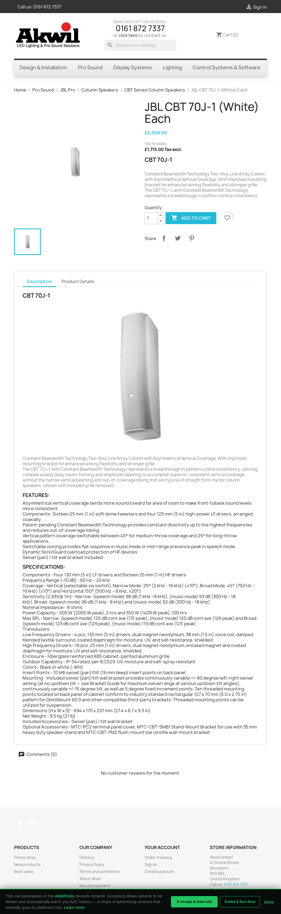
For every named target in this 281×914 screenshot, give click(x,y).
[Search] (140, 45)
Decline (269, 901)
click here (128, 35)
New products (27, 864)
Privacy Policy (91, 864)
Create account (159, 871)
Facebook (20, 824)
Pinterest (191, 238)
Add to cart (191, 218)
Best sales (23, 871)
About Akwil (90, 878)
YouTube (32, 824)
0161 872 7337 (47, 7)
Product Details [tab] (77, 281)
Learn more (74, 907)
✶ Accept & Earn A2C (194, 902)
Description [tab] (39, 281)
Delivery (86, 857)
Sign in (151, 864)
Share (163, 238)
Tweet (177, 238)
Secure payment (94, 885)
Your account (162, 847)
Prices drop (25, 857)
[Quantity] (151, 218)
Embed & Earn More (239, 902)
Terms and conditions (99, 871)
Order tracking (158, 857)
